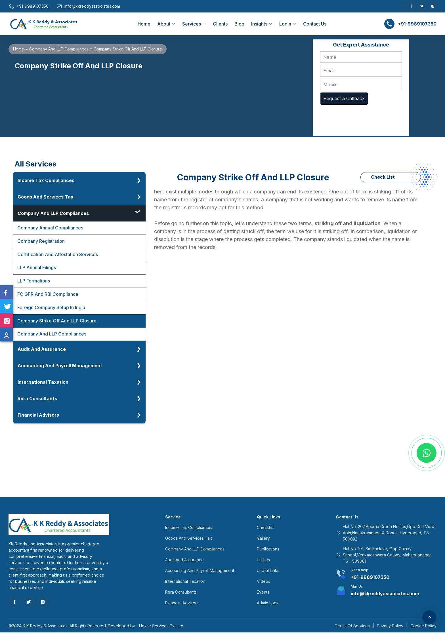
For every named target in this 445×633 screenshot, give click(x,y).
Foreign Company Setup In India (51, 308)
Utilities (263, 560)
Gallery (263, 538)
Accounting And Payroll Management (60, 366)
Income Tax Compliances (46, 180)
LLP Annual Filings (36, 268)
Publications (268, 549)
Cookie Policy (423, 626)
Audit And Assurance (42, 350)
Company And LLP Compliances (59, 49)
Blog (239, 24)
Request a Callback (344, 98)
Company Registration (41, 241)
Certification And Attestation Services (57, 255)
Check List (383, 177)
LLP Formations (33, 281)
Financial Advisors (38, 415)
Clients (220, 24)
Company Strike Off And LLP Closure (56, 321)
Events (263, 592)
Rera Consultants (37, 399)
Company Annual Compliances (50, 228)
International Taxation (43, 382)
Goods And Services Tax (46, 197)
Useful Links (268, 571)
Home (144, 24)
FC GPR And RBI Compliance (48, 294)
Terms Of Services (352, 626)
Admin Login (268, 603)
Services (194, 24)
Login (287, 24)
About (166, 24)
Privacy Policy (390, 626)
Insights (261, 24)
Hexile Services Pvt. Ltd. (161, 626)
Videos (263, 581)
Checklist (265, 528)
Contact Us (314, 24)
